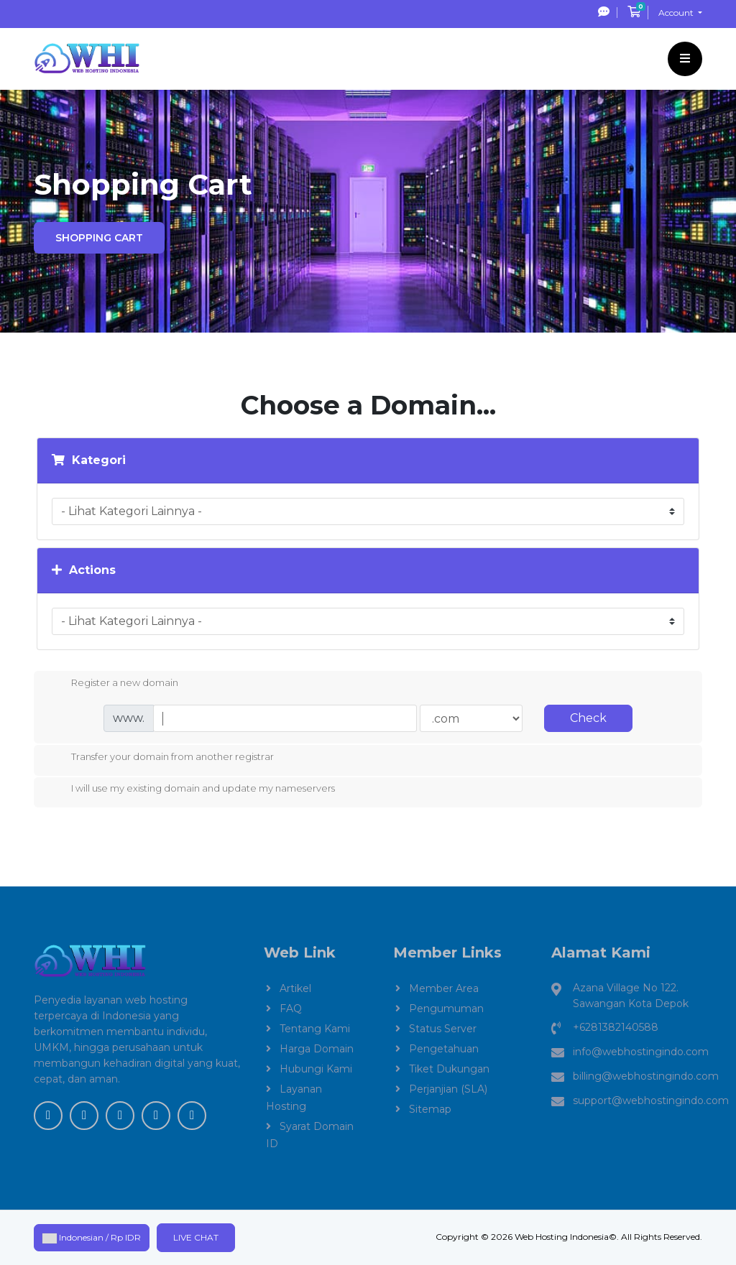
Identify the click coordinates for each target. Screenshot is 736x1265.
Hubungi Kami (316, 1068)
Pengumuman (446, 1008)
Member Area (444, 988)
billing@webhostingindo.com (646, 1076)
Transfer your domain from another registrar (161, 758)
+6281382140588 (615, 1027)
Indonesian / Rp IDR (91, 1237)
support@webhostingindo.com (651, 1100)
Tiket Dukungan (449, 1068)
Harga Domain (317, 1048)
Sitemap (430, 1109)
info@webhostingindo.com (641, 1051)
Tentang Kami (315, 1028)
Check (588, 718)
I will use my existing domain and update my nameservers (191, 789)
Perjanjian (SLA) (448, 1089)
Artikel (295, 988)
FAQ (291, 1008)
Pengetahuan (444, 1048)
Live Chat (195, 1237)
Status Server (443, 1028)
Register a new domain (113, 684)
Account (677, 12)
